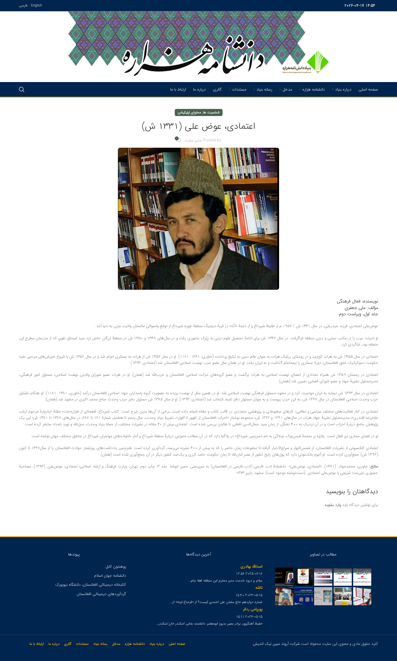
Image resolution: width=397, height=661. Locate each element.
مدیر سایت (193, 140)
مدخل (116, 644)
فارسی (23, 5)
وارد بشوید (332, 505)
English (36, 5)
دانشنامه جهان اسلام (110, 575)
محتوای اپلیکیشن (189, 112)
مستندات (82, 644)
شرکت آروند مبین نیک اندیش (276, 644)
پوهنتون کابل (115, 566)
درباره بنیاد (156, 644)
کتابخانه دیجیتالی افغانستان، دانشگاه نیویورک (90, 584)
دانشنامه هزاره (135, 644)
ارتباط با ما (36, 644)
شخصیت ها (211, 112)
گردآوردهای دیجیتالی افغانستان (101, 594)
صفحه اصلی (177, 644)
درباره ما (54, 644)
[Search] (21, 89)
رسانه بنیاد (100, 644)
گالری (67, 644)
